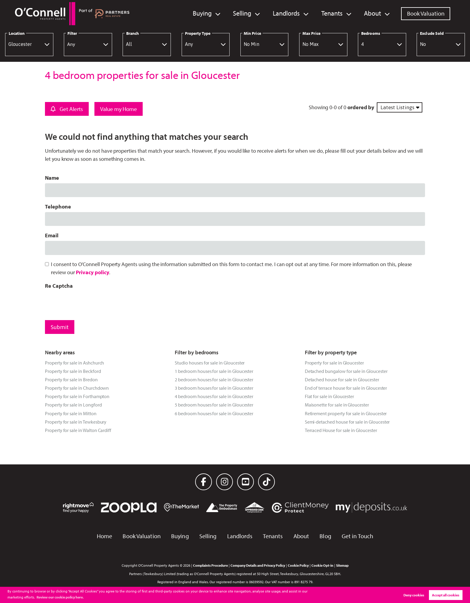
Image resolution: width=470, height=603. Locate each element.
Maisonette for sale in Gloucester (337, 405)
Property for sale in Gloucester (334, 363)
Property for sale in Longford (73, 405)
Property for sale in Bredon (71, 379)
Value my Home (118, 108)
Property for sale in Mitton (71, 413)
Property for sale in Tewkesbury (75, 422)
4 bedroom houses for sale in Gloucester (214, 396)
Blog (325, 536)
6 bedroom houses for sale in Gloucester (214, 413)
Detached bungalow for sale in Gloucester (346, 371)
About (373, 13)
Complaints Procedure (210, 565)
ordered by (360, 107)
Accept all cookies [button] (445, 595)
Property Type (197, 33)
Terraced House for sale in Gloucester (341, 430)
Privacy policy (92, 272)
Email (51, 235)
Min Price (252, 33)
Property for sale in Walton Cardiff (78, 430)
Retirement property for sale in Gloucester (346, 413)
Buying (209, 13)
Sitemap (342, 565)
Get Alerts (67, 109)
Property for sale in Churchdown (77, 388)
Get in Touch (357, 536)
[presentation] (90, 303)
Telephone (58, 206)
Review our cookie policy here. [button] (60, 597)
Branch (132, 33)
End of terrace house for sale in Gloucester (346, 388)
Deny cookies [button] (413, 595)
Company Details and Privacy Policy (258, 565)
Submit (60, 327)
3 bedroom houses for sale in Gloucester (214, 388)
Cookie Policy (298, 565)
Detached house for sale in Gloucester (342, 379)
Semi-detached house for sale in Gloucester (347, 422)
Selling (247, 13)
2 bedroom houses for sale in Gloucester (214, 379)
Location (17, 33)
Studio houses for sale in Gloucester (210, 363)
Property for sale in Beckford (73, 371)
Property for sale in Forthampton (77, 396)
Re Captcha (59, 285)
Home (104, 536)
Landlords (290, 13)
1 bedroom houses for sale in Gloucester (214, 371)
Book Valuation (426, 13)
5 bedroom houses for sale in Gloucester (214, 405)
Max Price (311, 33)
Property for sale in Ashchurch (74, 363)
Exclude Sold (432, 33)
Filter (72, 33)
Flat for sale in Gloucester (329, 396)
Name (52, 177)
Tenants (334, 13)
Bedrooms (370, 33)
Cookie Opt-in (322, 565)
